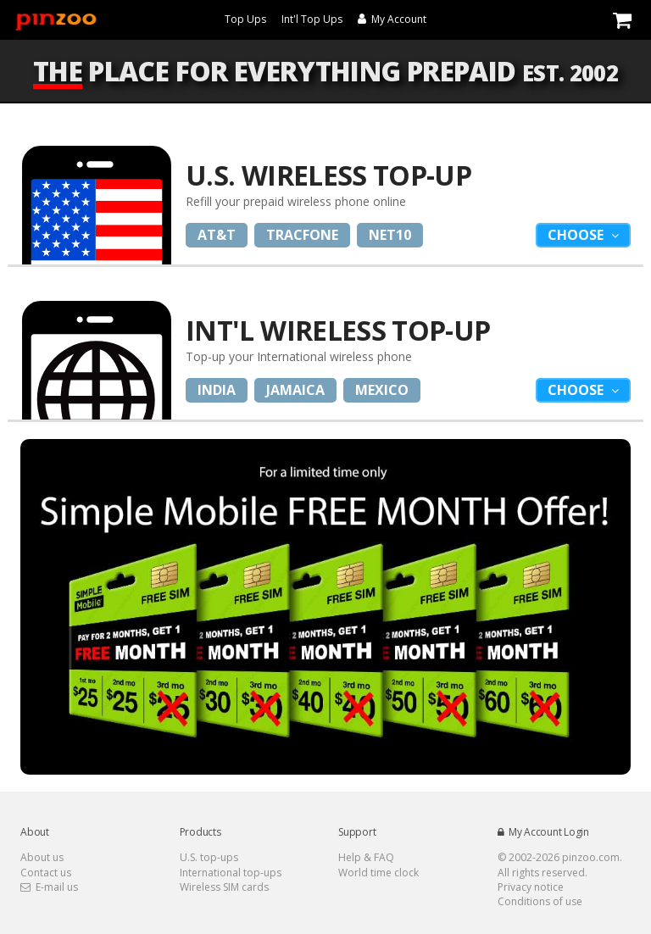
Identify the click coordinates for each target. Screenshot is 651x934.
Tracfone (302, 234)
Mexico (382, 390)
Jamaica (295, 390)
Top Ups (245, 19)
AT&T (217, 234)
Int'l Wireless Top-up (338, 330)
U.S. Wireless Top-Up (328, 175)
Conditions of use (540, 901)
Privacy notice (531, 887)
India (217, 390)
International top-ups (230, 872)
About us (42, 857)
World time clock (378, 872)
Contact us (45, 872)
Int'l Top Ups (311, 19)
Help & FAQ (366, 857)
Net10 (390, 234)
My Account (392, 19)
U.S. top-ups (209, 857)
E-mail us (49, 887)
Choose (577, 234)
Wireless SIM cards (224, 887)
